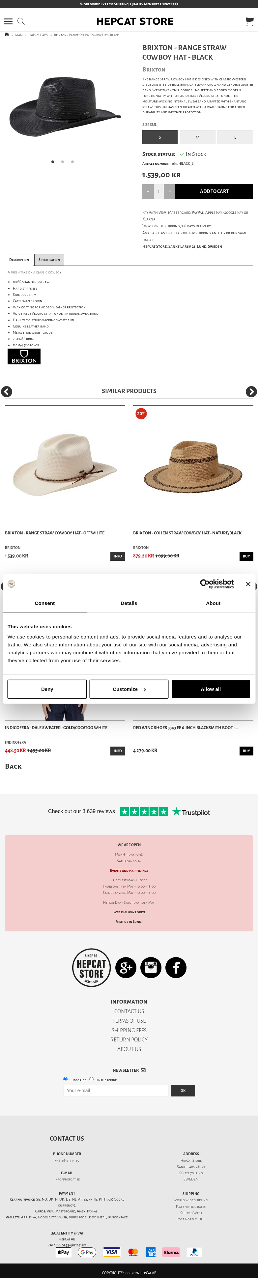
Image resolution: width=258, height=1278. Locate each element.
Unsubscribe (106, 1080)
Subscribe (78, 1080)
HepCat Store (191, 1160)
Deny (47, 689)
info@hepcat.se (67, 1179)
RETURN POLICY (129, 1039)
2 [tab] (64, 163)
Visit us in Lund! (129, 921)
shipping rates (194, 1206)
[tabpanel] (64, 106)
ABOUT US (129, 1049)
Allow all (211, 689)
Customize (129, 689)
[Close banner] (248, 584)
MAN (18, 35)
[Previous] (6, 391)
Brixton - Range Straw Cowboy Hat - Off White (54, 533)
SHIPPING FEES (129, 1030)
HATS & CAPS (38, 35)
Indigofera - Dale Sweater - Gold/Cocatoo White (56, 727)
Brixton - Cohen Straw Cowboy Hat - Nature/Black (187, 533)
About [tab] (213, 603)
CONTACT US (129, 1011)
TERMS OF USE (129, 1020)
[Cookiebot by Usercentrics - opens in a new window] (205, 584)
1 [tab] (54, 163)
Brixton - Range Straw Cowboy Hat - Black (86, 35)
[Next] (251, 391)
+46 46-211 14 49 (67, 1160)
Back (13, 766)
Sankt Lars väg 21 (191, 1166)
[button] (8, 21)
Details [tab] (129, 603)
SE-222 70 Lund (191, 1173)
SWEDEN (191, 1179)
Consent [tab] (45, 603)
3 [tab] (74, 163)
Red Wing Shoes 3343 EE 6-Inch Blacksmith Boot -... (185, 727)
